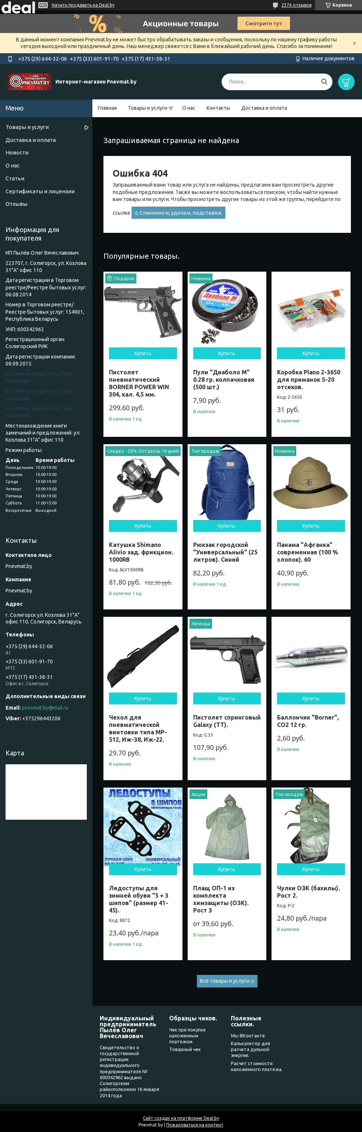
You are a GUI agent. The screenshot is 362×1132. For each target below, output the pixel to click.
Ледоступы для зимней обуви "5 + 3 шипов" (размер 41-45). (138, 899)
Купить (142, 353)
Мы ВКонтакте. (248, 1035)
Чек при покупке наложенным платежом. (187, 1035)
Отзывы (16, 204)
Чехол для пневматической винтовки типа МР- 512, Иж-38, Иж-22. (138, 728)
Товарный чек (185, 1049)
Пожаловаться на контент (194, 1124)
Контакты (218, 108)
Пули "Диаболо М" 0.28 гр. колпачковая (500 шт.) (224, 379)
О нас (188, 108)
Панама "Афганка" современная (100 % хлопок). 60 (307, 552)
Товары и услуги (147, 108)
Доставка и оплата (264, 108)
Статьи (15, 178)
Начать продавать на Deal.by (83, 5)
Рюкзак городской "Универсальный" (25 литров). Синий (225, 552)
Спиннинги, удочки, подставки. (181, 213)
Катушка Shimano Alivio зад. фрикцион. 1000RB (141, 552)
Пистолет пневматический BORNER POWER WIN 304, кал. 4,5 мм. (139, 383)
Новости (17, 152)
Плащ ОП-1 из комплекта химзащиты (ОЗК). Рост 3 (221, 899)
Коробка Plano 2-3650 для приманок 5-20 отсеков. (308, 379)
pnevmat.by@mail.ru (45, 708)
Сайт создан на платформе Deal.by (181, 1118)
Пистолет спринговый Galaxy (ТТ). (227, 721)
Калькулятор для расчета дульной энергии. (250, 1049)
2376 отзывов (296, 5)
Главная (107, 108)
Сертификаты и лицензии (40, 191)
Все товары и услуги (224, 981)
